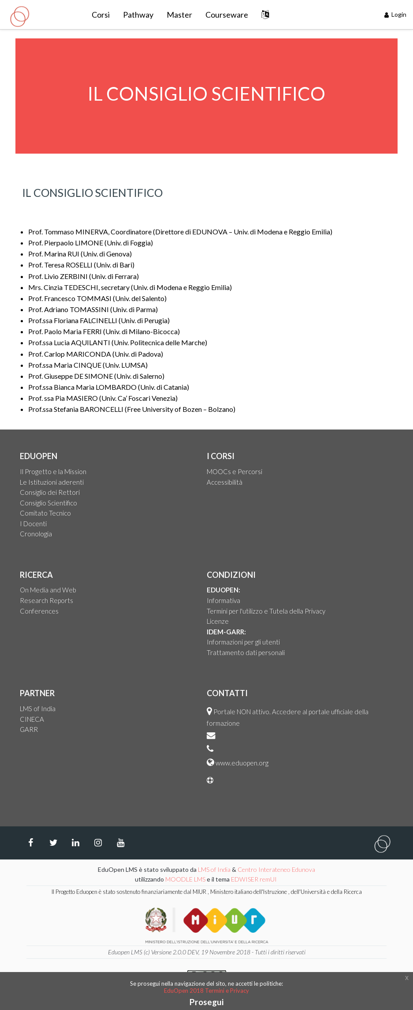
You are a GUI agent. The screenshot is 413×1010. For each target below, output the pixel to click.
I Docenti (33, 524)
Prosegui (206, 1002)
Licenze (218, 621)
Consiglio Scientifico (48, 503)
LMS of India (38, 708)
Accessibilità (224, 482)
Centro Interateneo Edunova (276, 869)
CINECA (32, 719)
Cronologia (36, 534)
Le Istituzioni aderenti (52, 482)
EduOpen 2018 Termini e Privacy (206, 990)
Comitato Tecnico (45, 513)
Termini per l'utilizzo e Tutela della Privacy (266, 611)
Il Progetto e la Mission (53, 471)
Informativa (223, 600)
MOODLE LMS (185, 879)
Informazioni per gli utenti (243, 642)
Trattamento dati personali (246, 652)
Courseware (226, 14)
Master (179, 14)
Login (395, 14)
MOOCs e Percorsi (234, 471)
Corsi (101, 14)
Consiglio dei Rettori (50, 492)
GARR (29, 729)
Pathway (138, 14)
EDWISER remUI (254, 879)
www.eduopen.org (242, 763)
